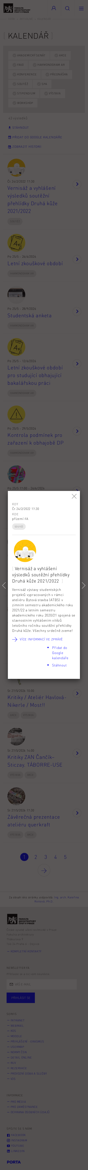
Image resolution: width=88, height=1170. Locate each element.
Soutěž (19, 526)
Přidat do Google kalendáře (60, 652)
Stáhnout (59, 665)
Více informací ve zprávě (41, 639)
